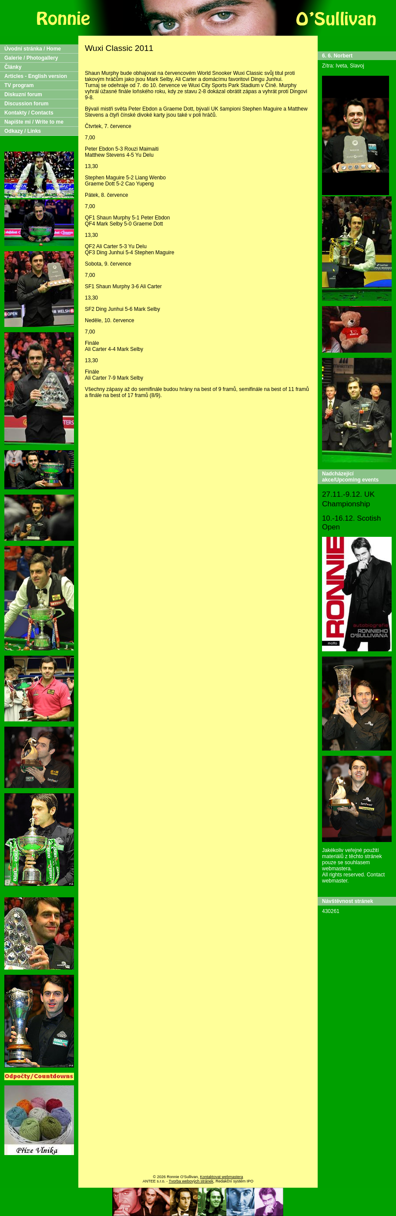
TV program (19, 85)
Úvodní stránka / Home (32, 49)
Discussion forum (26, 104)
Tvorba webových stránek (191, 1181)
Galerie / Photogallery (31, 58)
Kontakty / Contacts (29, 113)
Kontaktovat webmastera (221, 1177)
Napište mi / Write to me (34, 122)
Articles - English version (35, 76)
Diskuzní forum (23, 94)
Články (12, 67)
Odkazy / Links (22, 131)
